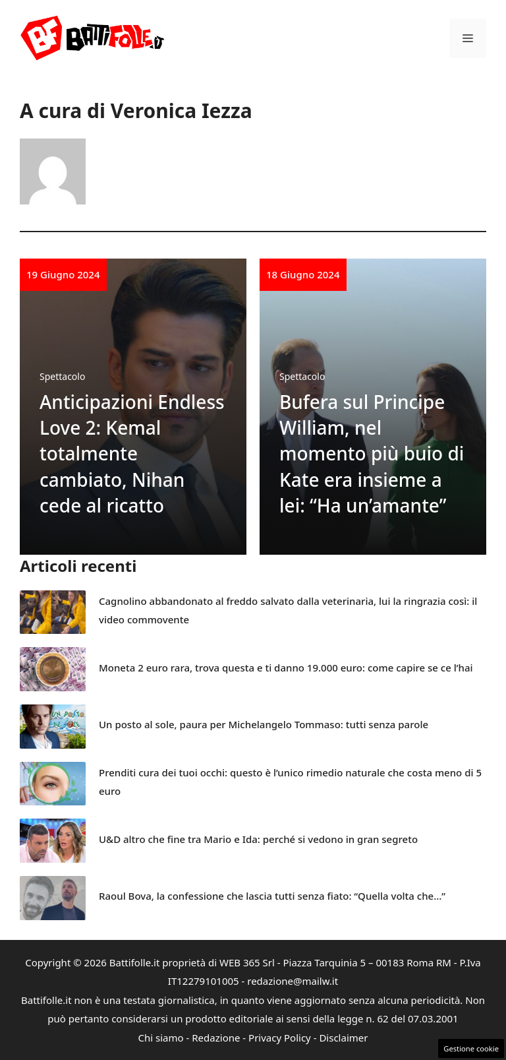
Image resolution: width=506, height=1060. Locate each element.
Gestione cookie (471, 1048)
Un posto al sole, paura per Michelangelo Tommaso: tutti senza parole (263, 724)
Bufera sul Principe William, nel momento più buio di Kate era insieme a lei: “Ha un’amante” (371, 453)
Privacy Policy (279, 1037)
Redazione (216, 1037)
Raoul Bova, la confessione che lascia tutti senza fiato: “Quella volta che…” (272, 895)
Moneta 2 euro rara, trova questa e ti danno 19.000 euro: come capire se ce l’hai (286, 667)
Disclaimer (343, 1037)
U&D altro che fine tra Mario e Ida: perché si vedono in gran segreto (258, 839)
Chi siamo (161, 1037)
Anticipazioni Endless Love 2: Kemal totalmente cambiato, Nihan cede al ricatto (132, 453)
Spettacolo (62, 376)
